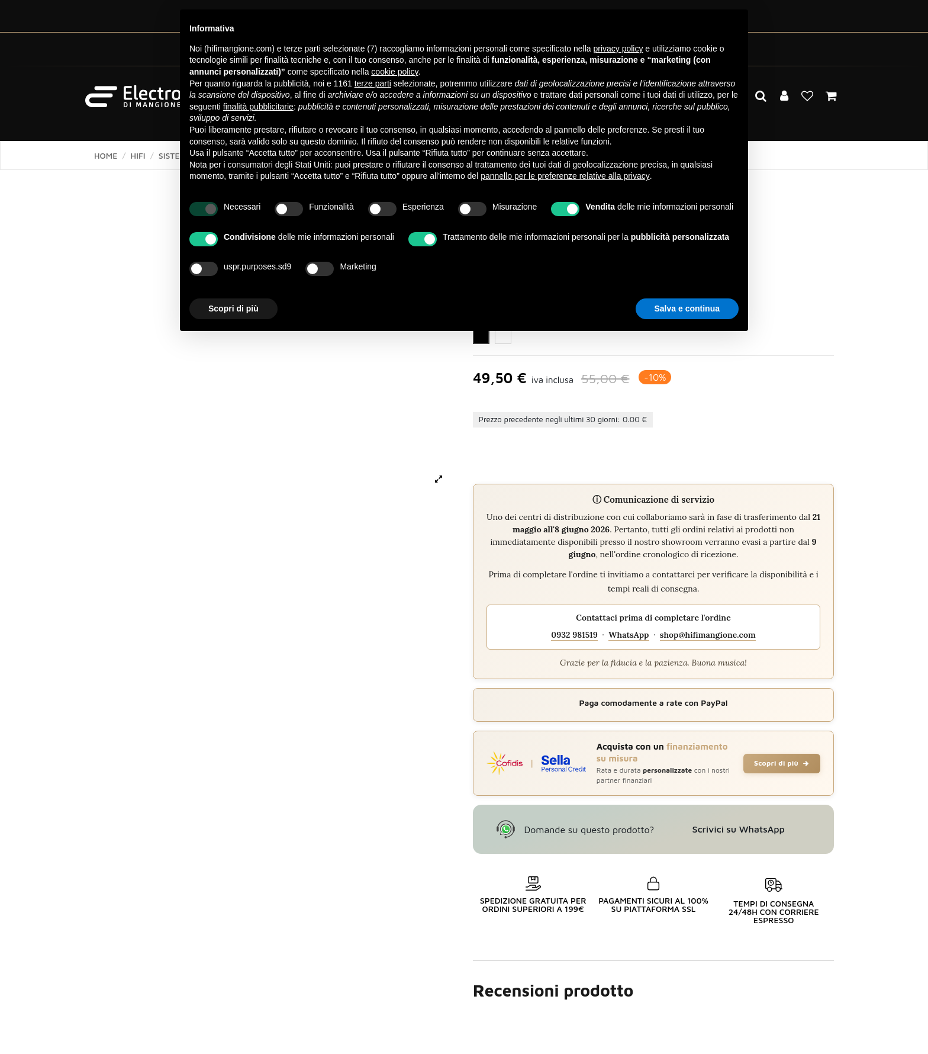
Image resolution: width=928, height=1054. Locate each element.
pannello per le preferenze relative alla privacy (565, 176)
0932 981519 (574, 634)
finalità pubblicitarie (258, 106)
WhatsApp (628, 634)
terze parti (373, 83)
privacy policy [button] (618, 48)
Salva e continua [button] (687, 308)
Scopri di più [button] (233, 308)
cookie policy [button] (394, 71)
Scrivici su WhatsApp (738, 829)
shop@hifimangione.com (708, 634)
